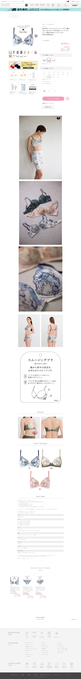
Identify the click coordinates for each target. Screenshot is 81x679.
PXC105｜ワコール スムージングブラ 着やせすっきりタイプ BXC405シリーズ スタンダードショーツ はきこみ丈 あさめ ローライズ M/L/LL (28, 589)
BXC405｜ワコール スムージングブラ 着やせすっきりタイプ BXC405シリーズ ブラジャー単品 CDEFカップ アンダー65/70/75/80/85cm (15, 589)
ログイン (9, 1)
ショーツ (60, 642)
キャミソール (44, 644)
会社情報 (22, 1)
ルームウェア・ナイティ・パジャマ (31, 648)
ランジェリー (28, 644)
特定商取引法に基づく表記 (45, 674)
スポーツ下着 (61, 652)
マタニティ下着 (44, 652)
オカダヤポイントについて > (65, 50)
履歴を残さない (74, 619)
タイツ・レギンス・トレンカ (63, 650)
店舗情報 (35, 674)
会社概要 (22, 674)
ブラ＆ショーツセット (29, 642)
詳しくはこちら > (51, 103)
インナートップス (45, 646)
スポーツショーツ (45, 654)
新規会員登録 (4, 1)
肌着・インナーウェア (29, 646)
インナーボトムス (61, 646)
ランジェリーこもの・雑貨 (63, 648)
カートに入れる (55, 98)
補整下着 (43, 648)
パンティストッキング (45, 650)
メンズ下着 (28, 656)
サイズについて (47, 81)
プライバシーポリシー (58, 674)
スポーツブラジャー (29, 654)
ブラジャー (44, 642)
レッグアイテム (28, 650)
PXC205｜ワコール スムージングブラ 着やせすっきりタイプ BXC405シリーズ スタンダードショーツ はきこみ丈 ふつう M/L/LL (41, 589)
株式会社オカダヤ (14, 674)
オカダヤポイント (16, 1)
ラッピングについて (47, 83)
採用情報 (29, 674)
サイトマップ (67, 674)
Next (36, 36)
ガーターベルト (61, 644)
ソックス (27, 652)
